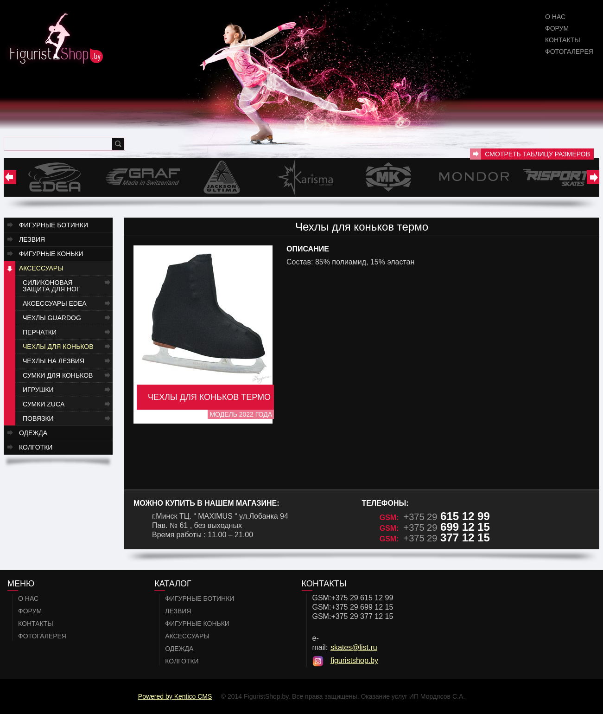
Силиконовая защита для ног (51, 286)
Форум (557, 28)
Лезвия (32, 239)
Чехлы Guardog (52, 318)
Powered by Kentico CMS (175, 696)
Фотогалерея (569, 51)
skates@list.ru (353, 647)
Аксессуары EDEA (55, 303)
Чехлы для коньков (58, 346)
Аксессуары (41, 268)
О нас (555, 16)
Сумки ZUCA (43, 404)
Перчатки (40, 332)
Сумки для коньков (58, 375)
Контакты (562, 40)
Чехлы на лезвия (53, 361)
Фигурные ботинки (53, 225)
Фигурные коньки (51, 253)
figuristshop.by (354, 660)
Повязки (38, 418)
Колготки (35, 447)
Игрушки (38, 389)
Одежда (33, 433)
